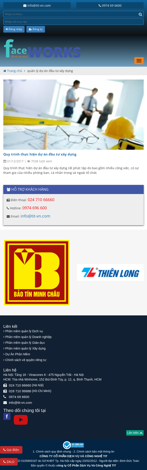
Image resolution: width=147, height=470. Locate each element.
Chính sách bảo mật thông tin (95, 451)
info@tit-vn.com (37, 5)
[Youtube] (21, 420)
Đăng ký (36, 29)
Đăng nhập (14, 29)
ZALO (8, 462)
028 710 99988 (20, 391)
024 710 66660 (41, 199)
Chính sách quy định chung (53, 451)
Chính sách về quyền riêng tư (25, 360)
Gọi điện (11, 450)
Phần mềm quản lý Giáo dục (25, 342)
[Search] (140, 14)
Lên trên (135, 433)
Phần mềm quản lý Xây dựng (25, 348)
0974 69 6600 (110, 5)
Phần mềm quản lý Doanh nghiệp (28, 337)
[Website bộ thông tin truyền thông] (73, 445)
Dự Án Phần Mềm (17, 354)
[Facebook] (6, 416)
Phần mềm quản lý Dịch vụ (24, 331)
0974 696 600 (34, 207)
